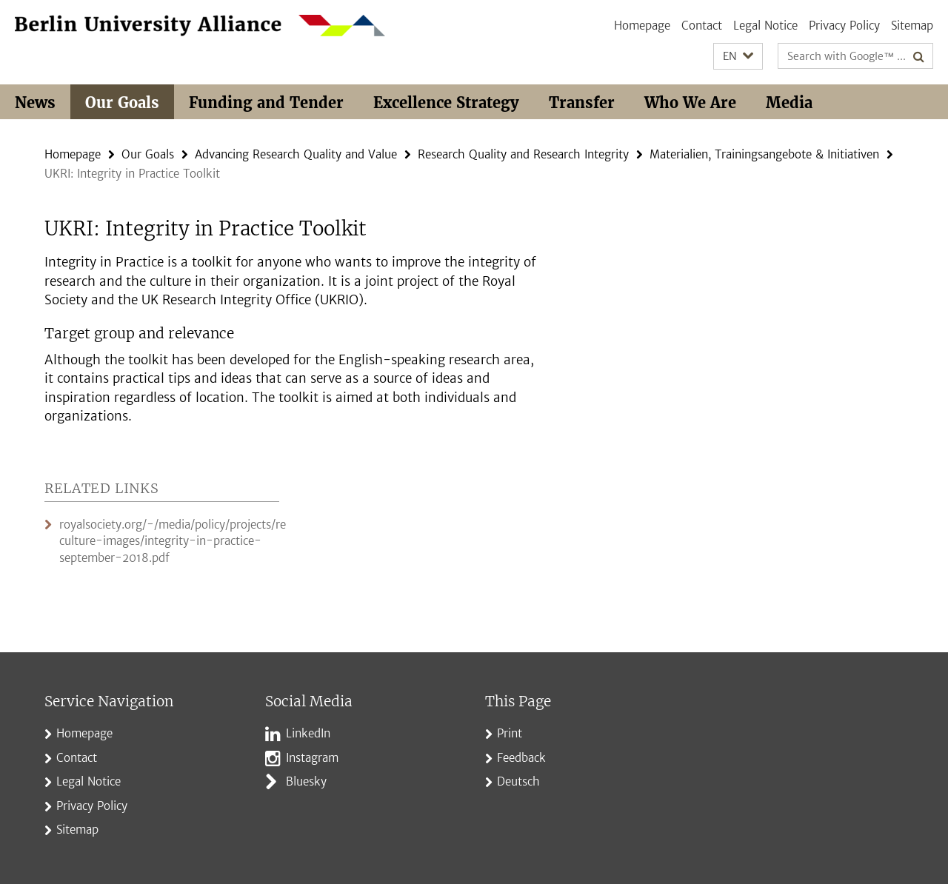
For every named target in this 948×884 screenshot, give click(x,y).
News (35, 102)
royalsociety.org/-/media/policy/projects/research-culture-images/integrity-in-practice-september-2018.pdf (193, 541)
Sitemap (912, 26)
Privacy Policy (844, 26)
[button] (738, 56)
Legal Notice (765, 26)
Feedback (521, 758)
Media (789, 102)
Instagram (312, 758)
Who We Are (690, 102)
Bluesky (306, 781)
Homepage (642, 26)
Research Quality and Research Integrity (523, 154)
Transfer (582, 102)
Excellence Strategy (446, 102)
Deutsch (518, 781)
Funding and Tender (266, 102)
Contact (701, 26)
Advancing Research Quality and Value (296, 154)
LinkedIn (308, 733)
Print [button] (509, 733)
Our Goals (122, 102)
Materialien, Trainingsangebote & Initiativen (764, 154)
